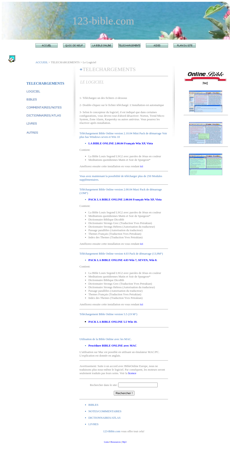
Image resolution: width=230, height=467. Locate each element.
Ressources (116, 442)
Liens (106, 442)
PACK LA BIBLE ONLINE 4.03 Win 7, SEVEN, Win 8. (122, 260)
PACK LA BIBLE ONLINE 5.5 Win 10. (112, 321)
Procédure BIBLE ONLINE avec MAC (112, 345)
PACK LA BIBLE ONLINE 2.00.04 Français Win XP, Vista (125, 199)
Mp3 (124, 442)
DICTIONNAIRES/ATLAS (104, 417)
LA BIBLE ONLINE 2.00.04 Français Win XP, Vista (120, 143)
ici (141, 166)
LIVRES (93, 424)
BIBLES (93, 404)
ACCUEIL (41, 62)
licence (132, 373)
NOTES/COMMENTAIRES (104, 411)
